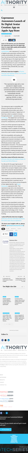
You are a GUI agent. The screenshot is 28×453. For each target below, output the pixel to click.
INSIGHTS (14, 437)
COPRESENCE (5, 51)
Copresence (19, 228)
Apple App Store (13, 228)
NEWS (14, 435)
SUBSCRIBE (14, 441)
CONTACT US (14, 442)
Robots (4, 296)
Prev (5, 324)
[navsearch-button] (1, 10)
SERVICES (14, 440)
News (10, 33)
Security (16, 296)
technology (4, 118)
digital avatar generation (9, 230)
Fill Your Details (5, 429)
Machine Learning (5, 33)
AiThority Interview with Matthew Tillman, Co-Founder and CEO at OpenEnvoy (13, 73)
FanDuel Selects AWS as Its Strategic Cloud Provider (20, 280)
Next (11, 324)
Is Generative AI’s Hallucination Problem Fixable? (8, 280)
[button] (14, 7)
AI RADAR (14, 438)
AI (12, 116)
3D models (7, 228)
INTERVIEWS (14, 436)
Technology (17, 313)
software (16, 230)
